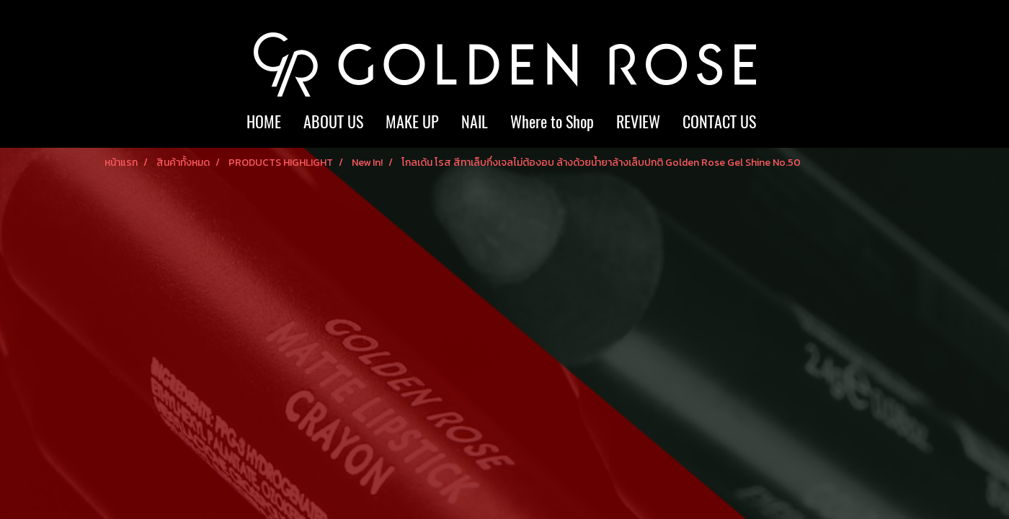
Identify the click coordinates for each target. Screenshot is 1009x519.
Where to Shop (552, 122)
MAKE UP (412, 122)
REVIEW (638, 122)
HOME (263, 122)
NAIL (474, 122)
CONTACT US (719, 122)
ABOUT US (333, 122)
